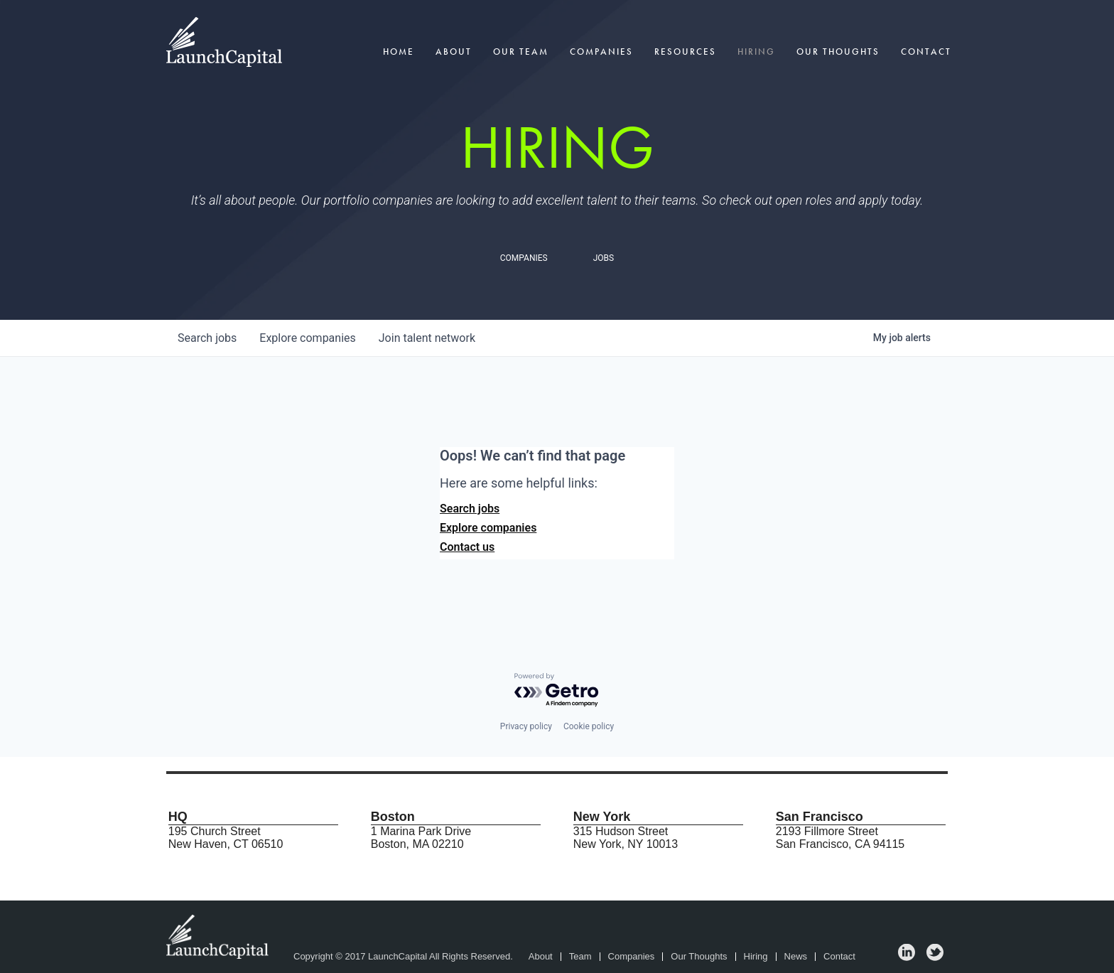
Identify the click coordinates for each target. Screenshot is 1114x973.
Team (580, 956)
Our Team (520, 51)
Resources (685, 51)
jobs (207, 338)
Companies (601, 51)
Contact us (467, 547)
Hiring (756, 51)
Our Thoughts (838, 51)
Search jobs (469, 508)
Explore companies (488, 527)
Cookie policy (588, 726)
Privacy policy (526, 726)
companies (307, 338)
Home (398, 51)
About (454, 51)
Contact (926, 51)
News (796, 956)
